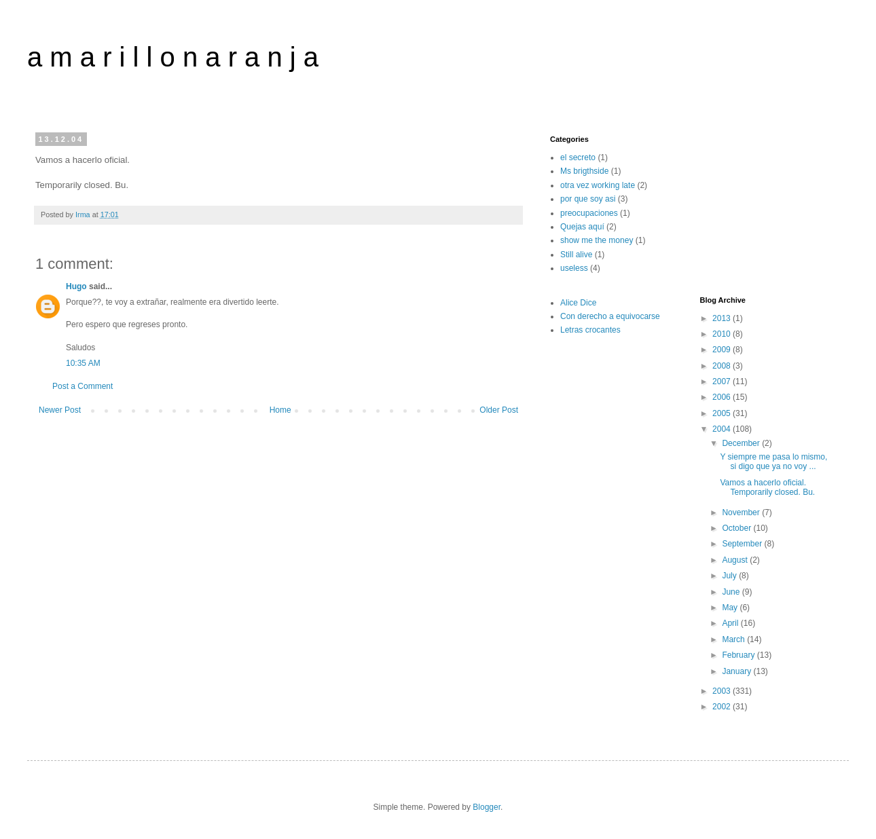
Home (280, 410)
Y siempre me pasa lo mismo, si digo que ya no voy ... (773, 461)
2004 (722, 429)
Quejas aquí (582, 226)
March (734, 639)
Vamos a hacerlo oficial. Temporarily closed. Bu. (767, 487)
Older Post (498, 410)
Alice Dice (578, 302)
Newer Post (60, 410)
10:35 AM (83, 363)
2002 (722, 706)
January (737, 671)
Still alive (576, 254)
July (730, 575)
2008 (722, 366)
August (736, 560)
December (742, 443)
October (737, 528)
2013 (722, 318)
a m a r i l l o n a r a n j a (172, 57)
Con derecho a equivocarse (610, 316)
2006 (722, 397)
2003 (722, 691)
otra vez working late (597, 185)
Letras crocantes (590, 330)
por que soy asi (587, 199)
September (743, 543)
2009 (722, 349)
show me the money (596, 240)
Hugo (76, 286)
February (739, 655)
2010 (722, 334)
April (731, 623)
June (732, 592)
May (731, 607)
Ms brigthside (584, 171)
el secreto (578, 157)
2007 (722, 381)
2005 (722, 413)
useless (574, 268)
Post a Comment (82, 386)
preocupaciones (589, 213)
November (742, 512)
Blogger (486, 807)
